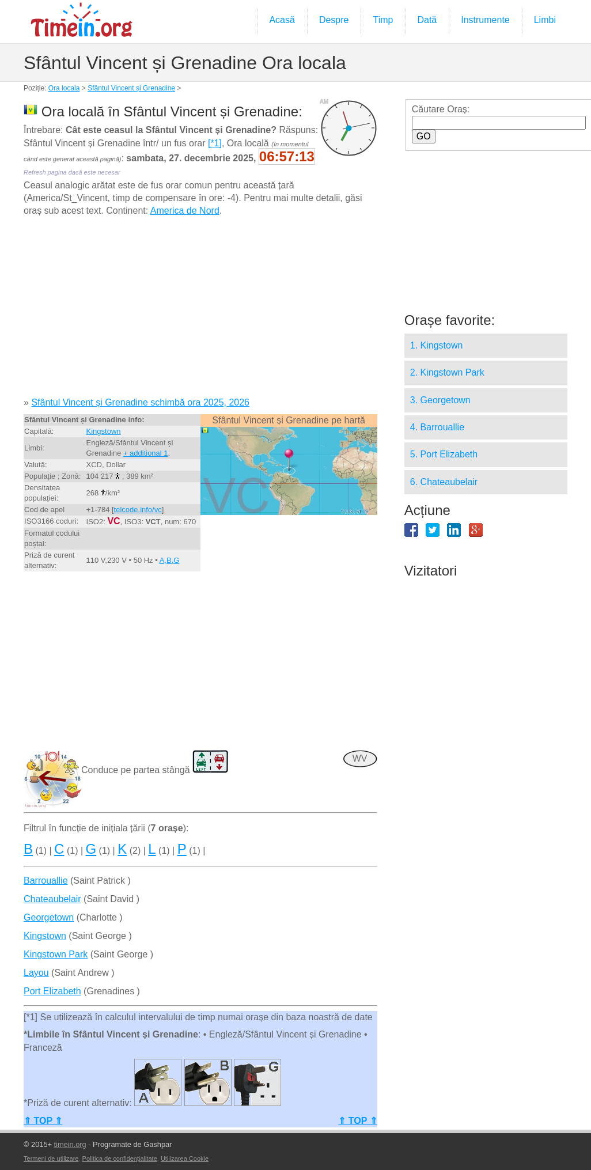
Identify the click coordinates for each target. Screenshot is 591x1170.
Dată (427, 20)
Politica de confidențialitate (119, 1158)
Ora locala (64, 88)
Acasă (281, 20)
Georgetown (49, 917)
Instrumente (485, 20)
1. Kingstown (436, 345)
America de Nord (184, 210)
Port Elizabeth (52, 991)
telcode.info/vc (138, 509)
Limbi (545, 20)
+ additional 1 (145, 453)
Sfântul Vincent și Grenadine (131, 88)
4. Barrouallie (437, 427)
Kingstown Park (56, 954)
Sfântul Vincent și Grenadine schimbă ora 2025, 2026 (140, 402)
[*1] (215, 143)
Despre (334, 20)
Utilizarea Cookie (185, 1158)
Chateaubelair (52, 899)
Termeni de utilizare (51, 1158)
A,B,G (170, 560)
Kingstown (103, 431)
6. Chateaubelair (444, 482)
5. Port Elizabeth (444, 454)
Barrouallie (45, 880)
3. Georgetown (440, 400)
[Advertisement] (200, 311)
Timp (383, 20)
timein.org (70, 1144)
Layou (36, 973)
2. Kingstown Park (447, 372)
